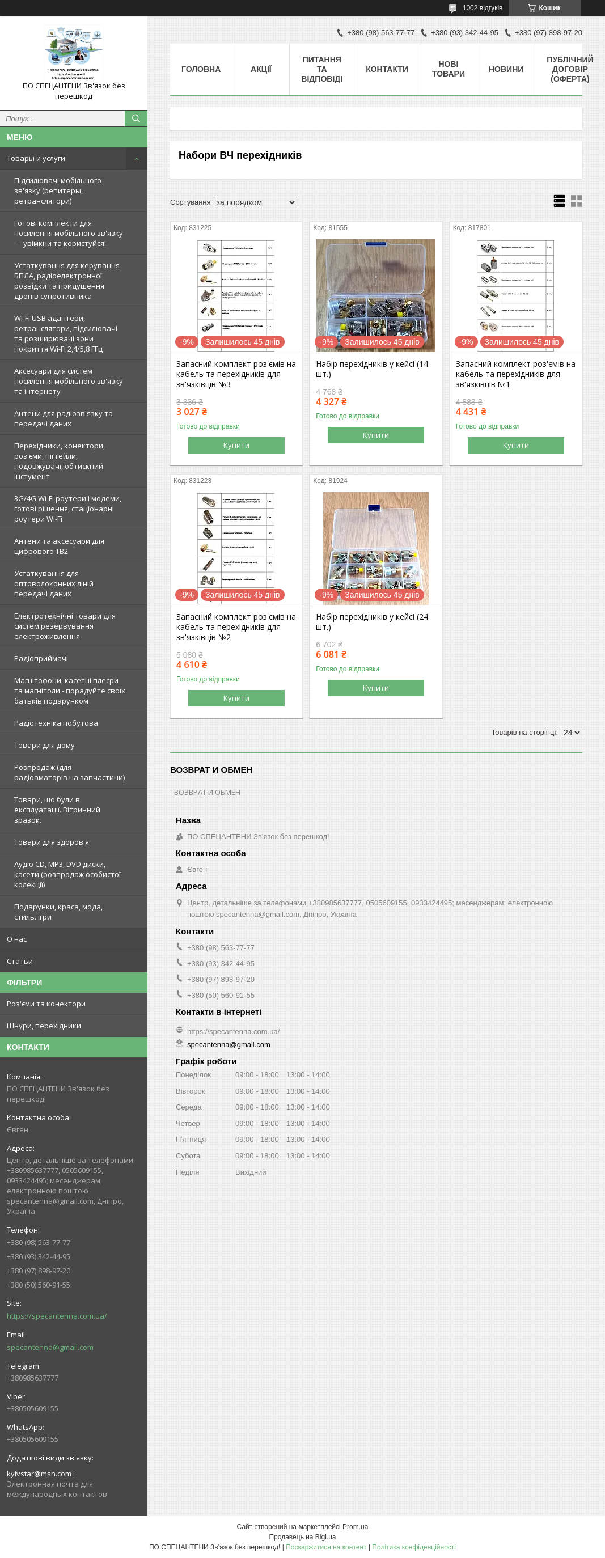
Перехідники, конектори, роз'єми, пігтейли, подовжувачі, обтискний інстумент (59, 461)
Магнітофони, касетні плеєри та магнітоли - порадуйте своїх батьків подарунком (69, 690)
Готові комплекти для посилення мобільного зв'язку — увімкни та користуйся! (68, 233)
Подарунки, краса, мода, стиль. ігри (58, 911)
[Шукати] (136, 118)
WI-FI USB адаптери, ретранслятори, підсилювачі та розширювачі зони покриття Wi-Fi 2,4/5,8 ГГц (65, 333)
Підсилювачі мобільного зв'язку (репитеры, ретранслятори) (57, 190)
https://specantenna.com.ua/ (57, 1316)
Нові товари (448, 69)
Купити (236, 445)
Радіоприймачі (41, 658)
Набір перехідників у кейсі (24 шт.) (372, 622)
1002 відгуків (483, 8)
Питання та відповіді (321, 69)
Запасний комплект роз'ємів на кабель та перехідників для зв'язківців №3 (236, 374)
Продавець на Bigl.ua (302, 1537)
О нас (17, 939)
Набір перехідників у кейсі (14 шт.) (372, 369)
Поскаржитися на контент (326, 1547)
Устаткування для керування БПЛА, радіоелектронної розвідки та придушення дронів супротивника (67, 280)
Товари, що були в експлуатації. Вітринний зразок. (57, 809)
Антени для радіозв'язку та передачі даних (63, 418)
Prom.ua (355, 1527)
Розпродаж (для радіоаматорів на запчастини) (69, 772)
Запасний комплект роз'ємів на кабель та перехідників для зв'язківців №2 (236, 627)
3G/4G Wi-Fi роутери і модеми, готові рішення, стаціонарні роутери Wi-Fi (67, 508)
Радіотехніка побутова (56, 723)
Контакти (387, 69)
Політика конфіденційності (414, 1547)
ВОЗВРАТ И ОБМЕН (207, 792)
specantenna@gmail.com (50, 1347)
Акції (261, 69)
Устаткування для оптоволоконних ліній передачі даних (54, 583)
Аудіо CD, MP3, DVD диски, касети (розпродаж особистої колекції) (67, 874)
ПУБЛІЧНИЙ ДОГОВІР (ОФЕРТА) (570, 69)
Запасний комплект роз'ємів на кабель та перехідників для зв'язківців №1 (516, 374)
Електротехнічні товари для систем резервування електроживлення (65, 626)
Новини (506, 69)
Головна (201, 69)
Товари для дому (44, 745)
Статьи (20, 961)
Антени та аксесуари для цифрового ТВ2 (59, 546)
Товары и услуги (36, 158)
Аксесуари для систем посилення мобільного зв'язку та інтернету (68, 381)
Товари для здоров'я (51, 842)
